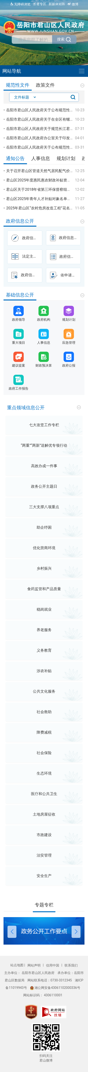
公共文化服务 (44, 691)
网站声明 (34, 965)
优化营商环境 (44, 548)
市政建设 (44, 835)
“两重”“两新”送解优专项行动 (44, 445)
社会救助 (44, 712)
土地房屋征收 (44, 814)
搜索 (64, 39)
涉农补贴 (44, 671)
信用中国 (53, 965)
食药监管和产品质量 (44, 589)
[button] (12, 920)
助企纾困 (44, 527)
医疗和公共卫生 (44, 794)
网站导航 (11, 71)
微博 (72, 4)
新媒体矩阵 (57, 4)
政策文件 (45, 85)
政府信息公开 (20, 221)
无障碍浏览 (20, 4)
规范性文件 (17, 85)
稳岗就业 (44, 609)
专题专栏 (44, 905)
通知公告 (15, 158)
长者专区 (39, 4)
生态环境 (44, 773)
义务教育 (44, 650)
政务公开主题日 (44, 486)
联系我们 (71, 965)
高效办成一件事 (44, 466)
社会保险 (44, 753)
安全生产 (44, 876)
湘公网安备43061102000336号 (55, 988)
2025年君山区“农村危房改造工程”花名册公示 (43, 208)
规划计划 (66, 158)
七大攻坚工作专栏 (44, 425)
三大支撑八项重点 (44, 507)
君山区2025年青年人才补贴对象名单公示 (40, 199)
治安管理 (44, 855)
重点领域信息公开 (26, 407)
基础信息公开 (20, 295)
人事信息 (40, 158)
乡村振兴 (44, 568)
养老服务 (44, 630)
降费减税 (44, 732)
